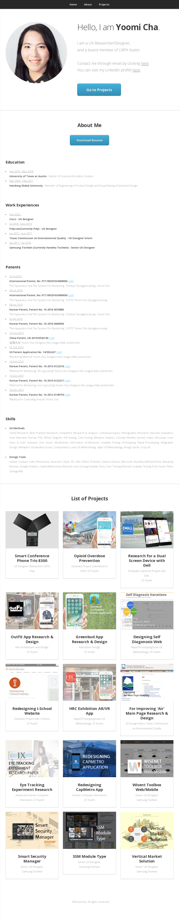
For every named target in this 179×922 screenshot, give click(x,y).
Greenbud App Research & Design (89, 639)
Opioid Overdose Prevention (89, 558)
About (88, 4)
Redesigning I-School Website (32, 711)
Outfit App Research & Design (32, 639)
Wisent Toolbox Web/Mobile (147, 787)
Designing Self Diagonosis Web (147, 639)
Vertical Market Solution (147, 859)
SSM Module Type (89, 856)
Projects (104, 4)
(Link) (71, 281)
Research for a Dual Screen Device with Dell (147, 560)
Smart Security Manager (32, 859)
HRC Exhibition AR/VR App (89, 711)
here (145, 63)
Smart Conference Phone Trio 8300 (32, 558)
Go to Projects (99, 89)
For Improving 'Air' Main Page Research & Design (147, 713)
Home (73, 4)
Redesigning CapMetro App (89, 787)
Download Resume (90, 140)
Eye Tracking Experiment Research (32, 787)
